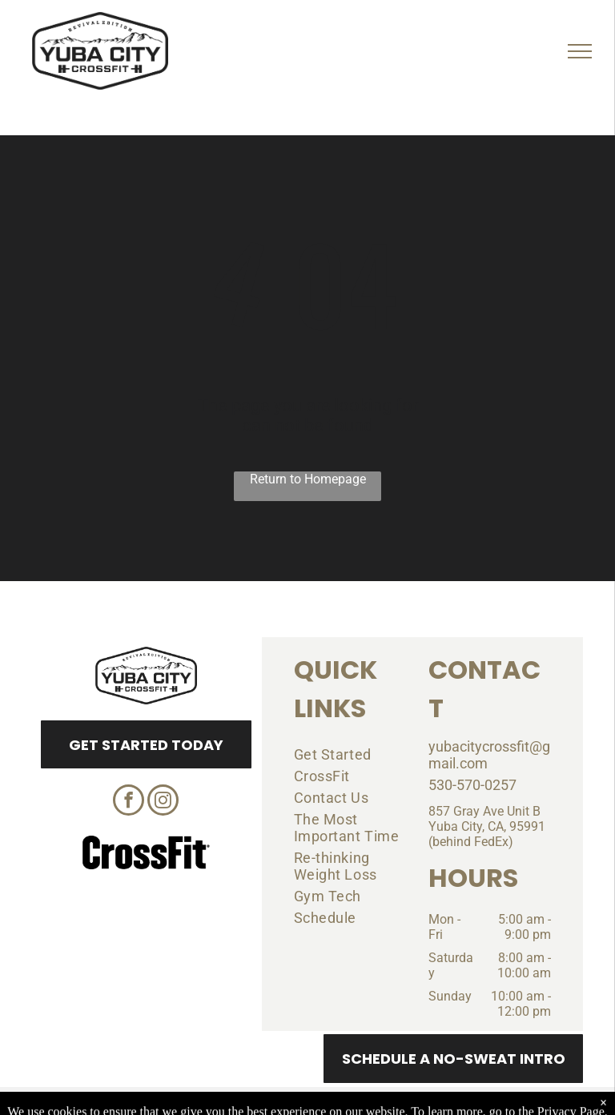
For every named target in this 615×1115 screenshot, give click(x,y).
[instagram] (163, 802)
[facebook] (128, 802)
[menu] (580, 51)
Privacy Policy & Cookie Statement (208, 1100)
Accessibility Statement (340, 1100)
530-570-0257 (472, 784)
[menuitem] (349, 754)
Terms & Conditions (439, 1100)
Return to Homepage (308, 479)
